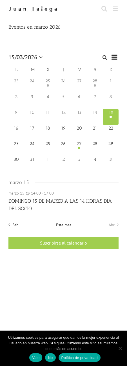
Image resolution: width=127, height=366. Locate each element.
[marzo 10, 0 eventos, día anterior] (32, 117)
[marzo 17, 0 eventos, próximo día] (32, 133)
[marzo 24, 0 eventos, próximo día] (32, 148)
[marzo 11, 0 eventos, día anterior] (48, 117)
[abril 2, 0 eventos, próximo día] (64, 164)
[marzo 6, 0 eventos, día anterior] (79, 101)
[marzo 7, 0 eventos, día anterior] (95, 101)
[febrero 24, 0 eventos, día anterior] (32, 85)
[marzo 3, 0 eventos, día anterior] (32, 101)
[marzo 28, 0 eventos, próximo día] (95, 148)
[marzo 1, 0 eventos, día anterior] (111, 85)
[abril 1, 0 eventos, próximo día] (48, 164)
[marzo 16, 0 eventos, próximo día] (16, 133)
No (50, 358)
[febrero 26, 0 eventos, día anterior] (64, 85)
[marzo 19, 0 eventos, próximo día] (64, 133)
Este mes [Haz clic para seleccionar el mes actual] (63, 224)
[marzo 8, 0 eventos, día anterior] (111, 101)
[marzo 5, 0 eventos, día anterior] (64, 101)
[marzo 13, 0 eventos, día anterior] (79, 117)
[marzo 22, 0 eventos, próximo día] (111, 133)
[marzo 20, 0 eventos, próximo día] (79, 133)
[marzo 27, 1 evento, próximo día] (79, 148)
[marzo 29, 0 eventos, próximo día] (111, 148)
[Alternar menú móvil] (116, 9)
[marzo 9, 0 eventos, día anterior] (16, 117)
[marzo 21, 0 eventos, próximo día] (95, 133)
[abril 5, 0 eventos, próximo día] (111, 164)
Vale (35, 358)
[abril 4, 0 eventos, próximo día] (95, 164)
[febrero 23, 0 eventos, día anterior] (16, 85)
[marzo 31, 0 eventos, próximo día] (32, 164)
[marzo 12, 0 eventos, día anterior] (64, 117)
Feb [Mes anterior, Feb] (15, 224)
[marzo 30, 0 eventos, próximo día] (16, 164)
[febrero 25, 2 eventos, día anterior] (48, 85)
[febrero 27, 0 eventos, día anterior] (79, 85)
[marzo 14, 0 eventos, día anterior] (95, 117)
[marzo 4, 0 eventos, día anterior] (48, 101)
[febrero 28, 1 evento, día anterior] (95, 85)
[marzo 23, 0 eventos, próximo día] (16, 148)
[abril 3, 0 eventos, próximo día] (79, 164)
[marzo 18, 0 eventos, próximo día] (48, 133)
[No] (120, 348)
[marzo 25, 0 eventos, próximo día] (48, 148)
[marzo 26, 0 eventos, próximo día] (64, 148)
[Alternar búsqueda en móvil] (104, 9)
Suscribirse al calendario (63, 243)
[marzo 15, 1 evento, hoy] (111, 117)
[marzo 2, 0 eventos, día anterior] (16, 101)
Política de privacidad (79, 358)
